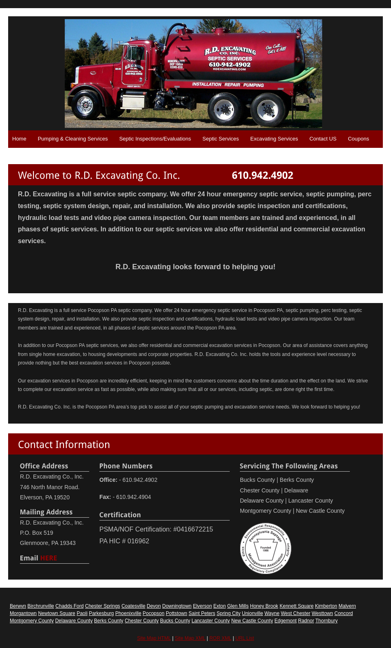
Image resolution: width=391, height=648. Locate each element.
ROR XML (220, 638)
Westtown (322, 613)
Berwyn (18, 606)
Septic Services (220, 139)
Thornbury (326, 621)
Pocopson (153, 613)
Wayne (271, 613)
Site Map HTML (154, 638)
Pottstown (176, 613)
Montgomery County (32, 621)
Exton (219, 606)
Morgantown (23, 613)
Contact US (323, 139)
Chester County (141, 621)
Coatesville (133, 606)
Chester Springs (102, 606)
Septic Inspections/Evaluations (155, 139)
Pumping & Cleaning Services (73, 139)
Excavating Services (274, 139)
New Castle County (252, 621)
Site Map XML (190, 638)
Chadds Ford (69, 606)
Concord (343, 613)
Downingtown (176, 606)
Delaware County (73, 621)
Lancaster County (210, 621)
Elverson (202, 606)
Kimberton (326, 606)
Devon (154, 606)
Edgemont (286, 621)
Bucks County (175, 621)
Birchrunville (40, 606)
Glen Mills (238, 606)
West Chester (295, 613)
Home (19, 139)
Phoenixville (128, 613)
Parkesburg (101, 613)
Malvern (347, 606)
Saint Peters (202, 613)
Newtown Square (56, 613)
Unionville (252, 613)
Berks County (108, 621)
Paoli (82, 613)
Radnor (306, 621)
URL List (244, 638)
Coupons (358, 139)
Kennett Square (296, 606)
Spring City (229, 613)
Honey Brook (264, 606)
